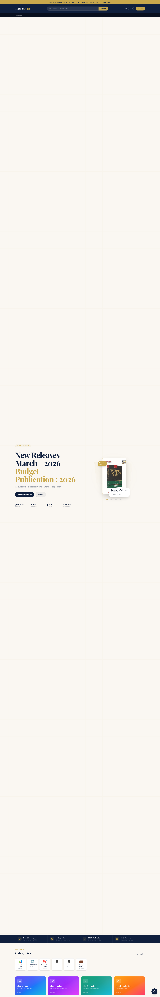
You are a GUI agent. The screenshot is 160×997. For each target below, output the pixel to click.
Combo (42, 494)
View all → (141, 954)
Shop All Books (25, 494)
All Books (19, 15)
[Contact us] (154, 991)
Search (103, 8)
